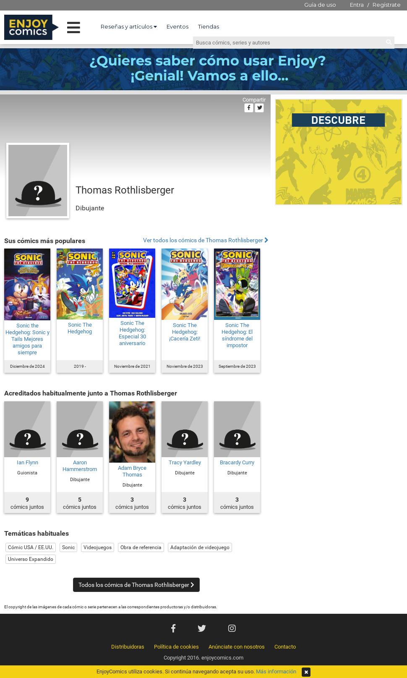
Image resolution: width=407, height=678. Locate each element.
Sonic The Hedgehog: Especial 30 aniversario (132, 333)
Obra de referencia (141, 547)
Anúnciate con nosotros (237, 647)
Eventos (177, 26)
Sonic (68, 547)
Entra (357, 4)
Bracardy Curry (237, 462)
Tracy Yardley (185, 462)
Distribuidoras (127, 647)
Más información (276, 671)
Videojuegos (97, 547)
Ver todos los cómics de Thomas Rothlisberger (206, 240)
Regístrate (387, 4)
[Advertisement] (339, 266)
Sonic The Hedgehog (80, 328)
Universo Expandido (30, 559)
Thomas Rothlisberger (125, 190)
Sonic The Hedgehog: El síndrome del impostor (237, 335)
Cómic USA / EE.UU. (30, 547)
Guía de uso (320, 4)
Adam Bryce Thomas (132, 471)
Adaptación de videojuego (200, 547)
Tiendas (208, 26)
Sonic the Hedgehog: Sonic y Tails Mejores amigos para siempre (27, 339)
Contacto (285, 647)
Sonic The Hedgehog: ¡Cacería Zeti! (184, 332)
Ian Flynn (27, 462)
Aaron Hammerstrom (80, 465)
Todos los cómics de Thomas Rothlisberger (136, 584)
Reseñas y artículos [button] (129, 26)
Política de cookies (176, 647)
